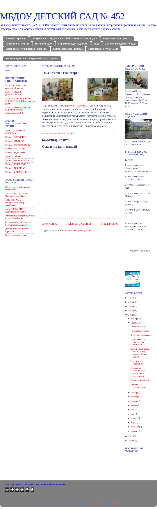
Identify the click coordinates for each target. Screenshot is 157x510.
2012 (130, 315)
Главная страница (16, 38)
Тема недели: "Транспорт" (137, 362)
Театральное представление (138, 385)
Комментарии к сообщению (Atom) (74, 230)
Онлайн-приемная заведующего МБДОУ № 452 (32, 58)
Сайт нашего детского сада (103, 49)
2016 (130, 297)
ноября (134, 323)
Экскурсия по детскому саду (120, 43)
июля (134, 405)
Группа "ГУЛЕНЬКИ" (15, 148)
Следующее (49, 223)
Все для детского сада (15, 235)
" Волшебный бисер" (140, 331)
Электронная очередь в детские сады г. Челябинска (20, 217)
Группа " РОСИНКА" (15, 141)
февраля (135, 426)
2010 (130, 440)
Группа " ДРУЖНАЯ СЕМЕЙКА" (15, 131)
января (134, 431)
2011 (130, 436)
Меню (8, 70)
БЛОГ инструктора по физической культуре (15, 86)
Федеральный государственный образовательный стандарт (64, 38)
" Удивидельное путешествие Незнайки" (137, 342)
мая (133, 414)
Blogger (116, 502)
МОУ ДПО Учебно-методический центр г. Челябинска (15, 203)
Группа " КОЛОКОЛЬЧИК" (18, 145)
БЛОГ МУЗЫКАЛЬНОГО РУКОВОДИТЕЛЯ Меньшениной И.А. (17, 110)
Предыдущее (109, 223)
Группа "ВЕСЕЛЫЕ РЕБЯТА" (19, 160)
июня (134, 409)
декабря (135, 318)
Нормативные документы (117, 38)
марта (134, 422)
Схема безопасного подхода (68, 49)
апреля (134, 418)
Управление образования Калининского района (17, 194)
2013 (130, 310)
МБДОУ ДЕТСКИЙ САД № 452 (62, 16)
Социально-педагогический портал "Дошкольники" (18, 223)
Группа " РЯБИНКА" (15, 168)
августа (135, 401)
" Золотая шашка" (138, 326)
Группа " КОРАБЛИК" (15, 137)
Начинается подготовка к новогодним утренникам (137, 372)
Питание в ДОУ (43, 43)
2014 (130, 306)
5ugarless (96, 502)
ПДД (96, 43)
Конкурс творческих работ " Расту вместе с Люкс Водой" (139, 353)
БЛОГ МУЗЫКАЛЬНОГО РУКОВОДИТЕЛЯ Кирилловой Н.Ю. (20, 101)
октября (135, 392)
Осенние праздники (139, 380)
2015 (130, 302)
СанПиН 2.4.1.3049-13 (17, 43)
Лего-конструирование (141, 335)
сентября (135, 396)
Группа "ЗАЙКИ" (13, 156)
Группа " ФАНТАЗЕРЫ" (16, 172)
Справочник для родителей (73, 43)
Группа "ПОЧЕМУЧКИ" (16, 164)
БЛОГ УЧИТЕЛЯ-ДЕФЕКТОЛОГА (13, 93)
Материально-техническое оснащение (26, 49)
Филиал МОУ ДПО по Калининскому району (15, 210)
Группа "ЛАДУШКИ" (15, 152)
